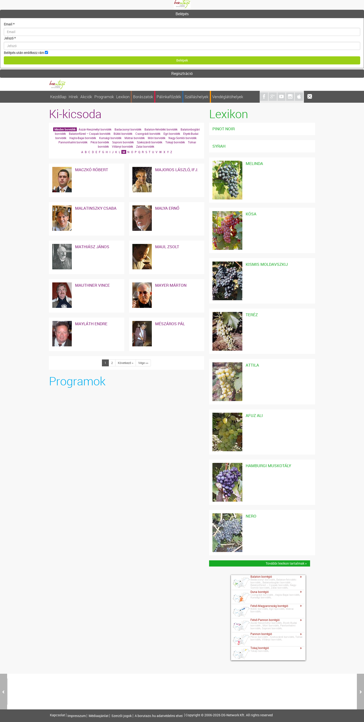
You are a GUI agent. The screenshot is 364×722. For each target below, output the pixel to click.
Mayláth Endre (91, 323)
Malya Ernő (167, 208)
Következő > (125, 363)
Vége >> (143, 363)
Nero (251, 516)
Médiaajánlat (99, 715)
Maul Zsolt (167, 246)
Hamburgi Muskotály (268, 465)
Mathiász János (92, 246)
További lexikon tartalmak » (286, 563)
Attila (252, 365)
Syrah (218, 146)
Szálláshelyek (196, 96)
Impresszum (76, 715)
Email (9, 24)
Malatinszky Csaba (95, 208)
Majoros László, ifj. (176, 169)
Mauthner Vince (92, 285)
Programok (104, 96)
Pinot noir (223, 128)
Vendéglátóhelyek (227, 96)
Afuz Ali (254, 415)
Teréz (252, 314)
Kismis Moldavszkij (267, 264)
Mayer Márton (171, 285)
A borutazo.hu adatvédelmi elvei (159, 715)
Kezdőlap (58, 96)
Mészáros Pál (170, 323)
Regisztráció (182, 73)
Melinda (254, 163)
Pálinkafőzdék (169, 96)
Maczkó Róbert (91, 169)
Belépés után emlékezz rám (24, 52)
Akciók (86, 96)
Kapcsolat (57, 715)
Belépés (182, 13)
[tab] (182, 14)
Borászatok (143, 96)
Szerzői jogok (121, 715)
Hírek (73, 96)
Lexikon (122, 96)
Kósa (251, 214)
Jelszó (10, 38)
